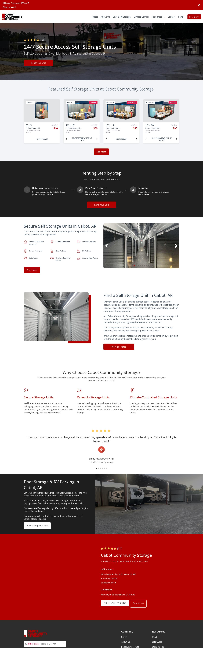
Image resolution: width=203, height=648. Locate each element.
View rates (32, 270)
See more (101, 151)
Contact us (140, 601)
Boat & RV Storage (130, 644)
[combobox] (45, 642)
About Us (125, 639)
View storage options (37, 523)
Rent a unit (194, 17)
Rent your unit (38, 63)
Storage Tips (158, 644)
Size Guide (157, 639)
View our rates (118, 344)
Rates (124, 634)
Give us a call (9, 7)
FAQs (154, 634)
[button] (134, 265)
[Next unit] (97, 139)
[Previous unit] (66, 139)
